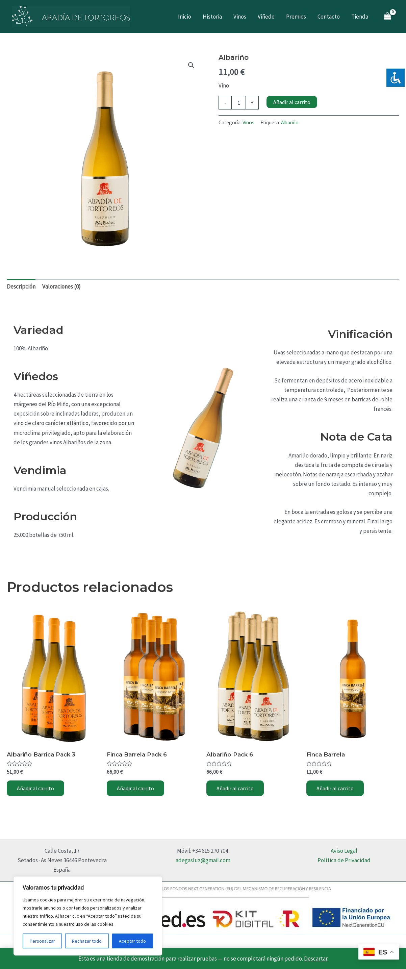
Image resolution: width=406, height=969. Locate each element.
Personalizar (42, 941)
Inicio (184, 16)
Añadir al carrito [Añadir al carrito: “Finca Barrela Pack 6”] (135, 788)
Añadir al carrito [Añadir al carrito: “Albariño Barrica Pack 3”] (35, 788)
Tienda (359, 16)
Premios (296, 16)
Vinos (239, 16)
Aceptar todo (132, 941)
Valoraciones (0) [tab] (61, 286)
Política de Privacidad (344, 860)
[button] (191, 65)
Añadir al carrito (291, 102)
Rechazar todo (87, 941)
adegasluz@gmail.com (203, 860)
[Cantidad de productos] (238, 102)
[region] (88, 915)
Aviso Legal (344, 850)
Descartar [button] (316, 958)
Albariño (290, 122)
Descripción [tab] (21, 286)
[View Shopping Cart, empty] (387, 16)
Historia (212, 16)
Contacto (329, 16)
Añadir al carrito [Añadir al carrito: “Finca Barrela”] (335, 788)
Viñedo (266, 16)
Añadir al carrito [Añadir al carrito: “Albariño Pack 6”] (235, 788)
